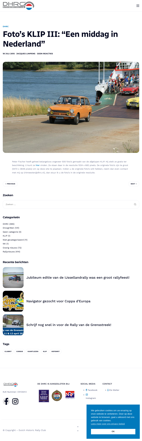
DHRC (6, 26)
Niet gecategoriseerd (13, 240)
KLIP (5, 236)
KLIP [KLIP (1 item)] (45, 351)
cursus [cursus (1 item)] (19, 351)
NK (4, 243)
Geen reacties (45, 54)
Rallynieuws (9, 251)
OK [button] (113, 431)
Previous (11, 184)
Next (133, 184)
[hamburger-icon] (137, 6)
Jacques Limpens (25, 54)
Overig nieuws (10, 248)
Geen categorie (10, 232)
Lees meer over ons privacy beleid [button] (108, 424)
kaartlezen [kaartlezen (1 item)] (33, 351)
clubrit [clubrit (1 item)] (8, 351)
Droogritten (8, 228)
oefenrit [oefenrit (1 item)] (55, 351)
